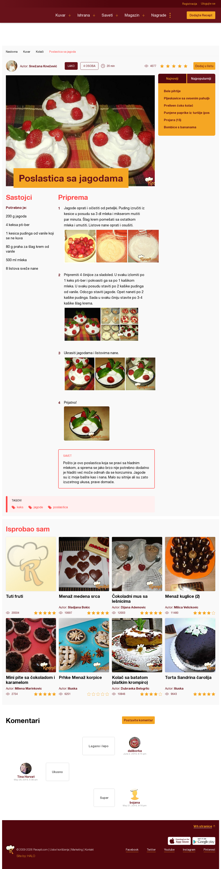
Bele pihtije (172, 91)
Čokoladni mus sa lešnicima (137, 576)
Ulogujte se (208, 3)
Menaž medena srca (84, 576)
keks (20, 507)
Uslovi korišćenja (59, 849)
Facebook (132, 849)
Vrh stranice (203, 826)
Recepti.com (28, 13)
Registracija (189, 3)
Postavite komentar (138, 720)
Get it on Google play (203, 841)
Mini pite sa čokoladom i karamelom (31, 657)
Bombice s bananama (180, 127)
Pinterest (209, 849)
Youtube (169, 849)
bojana (135, 802)
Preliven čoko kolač (178, 105)
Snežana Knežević (43, 66)
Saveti (107, 15)
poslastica (60, 507)
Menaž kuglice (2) (190, 576)
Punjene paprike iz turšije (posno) (187, 112)
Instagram (189, 849)
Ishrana (83, 15)
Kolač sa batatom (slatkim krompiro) (137, 657)
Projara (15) (172, 120)
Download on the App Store (179, 841)
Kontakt (89, 849)
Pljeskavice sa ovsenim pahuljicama (187, 98)
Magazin (131, 15)
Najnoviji (172, 78)
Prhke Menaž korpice (84, 657)
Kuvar (60, 15)
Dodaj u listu (204, 66)
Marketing (77, 849)
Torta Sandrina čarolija (190, 657)
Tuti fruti (31, 576)
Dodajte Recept (201, 15)
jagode (38, 507)
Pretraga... (177, 15)
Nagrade (158, 15)
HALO (31, 856)
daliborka (135, 750)
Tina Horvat (26, 776)
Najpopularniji (201, 78)
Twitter (151, 849)
